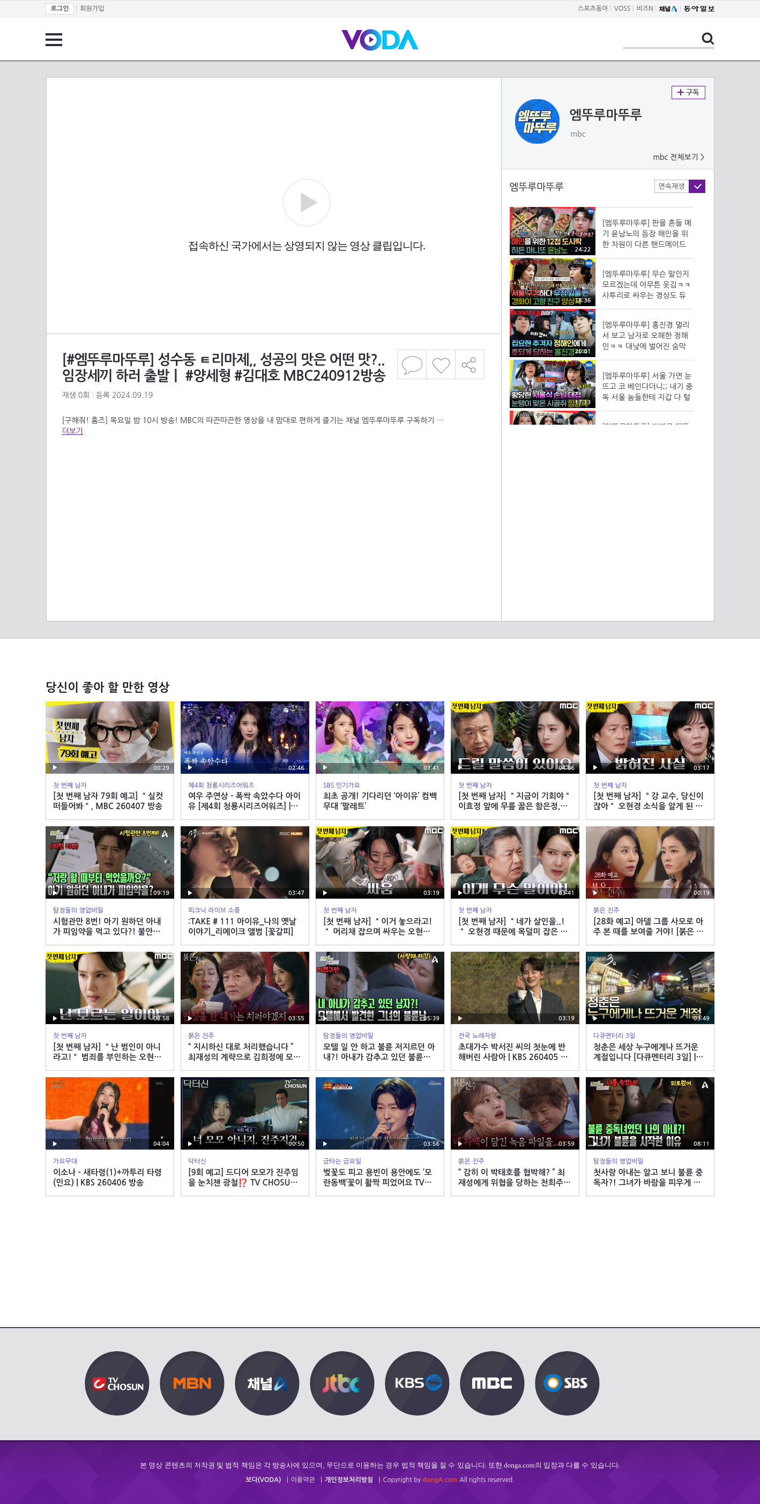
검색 (708, 38)
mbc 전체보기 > (678, 157)
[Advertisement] (273, 479)
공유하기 (470, 364)
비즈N (645, 8)
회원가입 (92, 8)
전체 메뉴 (54, 39)
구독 (688, 92)
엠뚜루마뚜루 (606, 115)
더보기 (72, 431)
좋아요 (441, 364)
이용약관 (303, 1480)
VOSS (622, 8)
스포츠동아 (593, 8)
